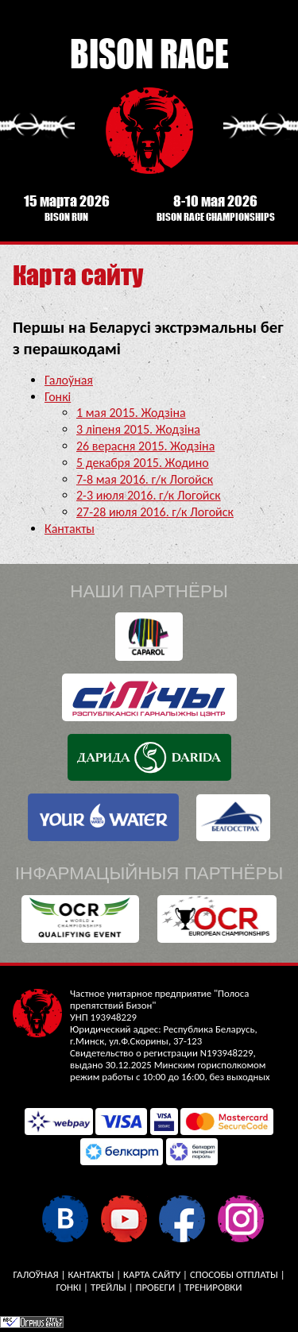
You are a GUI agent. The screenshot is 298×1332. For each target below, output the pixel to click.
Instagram (240, 1218)
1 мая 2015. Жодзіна (131, 412)
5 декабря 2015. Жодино (142, 462)
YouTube (123, 1218)
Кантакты (70, 528)
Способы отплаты (234, 1274)
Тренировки (213, 1287)
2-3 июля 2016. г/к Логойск (148, 495)
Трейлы (108, 1287)
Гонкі (58, 396)
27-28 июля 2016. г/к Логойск (155, 511)
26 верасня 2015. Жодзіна (145, 446)
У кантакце (65, 1218)
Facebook (181, 1218)
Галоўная (69, 380)
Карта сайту (151, 1274)
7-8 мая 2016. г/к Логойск (144, 479)
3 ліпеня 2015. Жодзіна (138, 429)
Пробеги (155, 1287)
